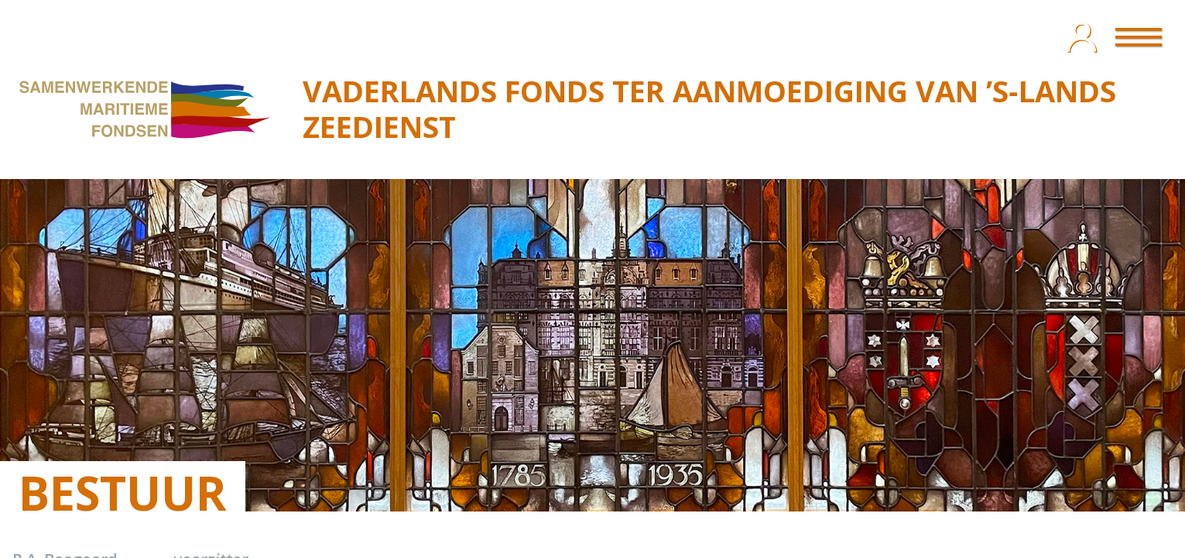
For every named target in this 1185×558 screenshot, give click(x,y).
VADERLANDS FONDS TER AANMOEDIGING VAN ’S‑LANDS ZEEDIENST (709, 108)
